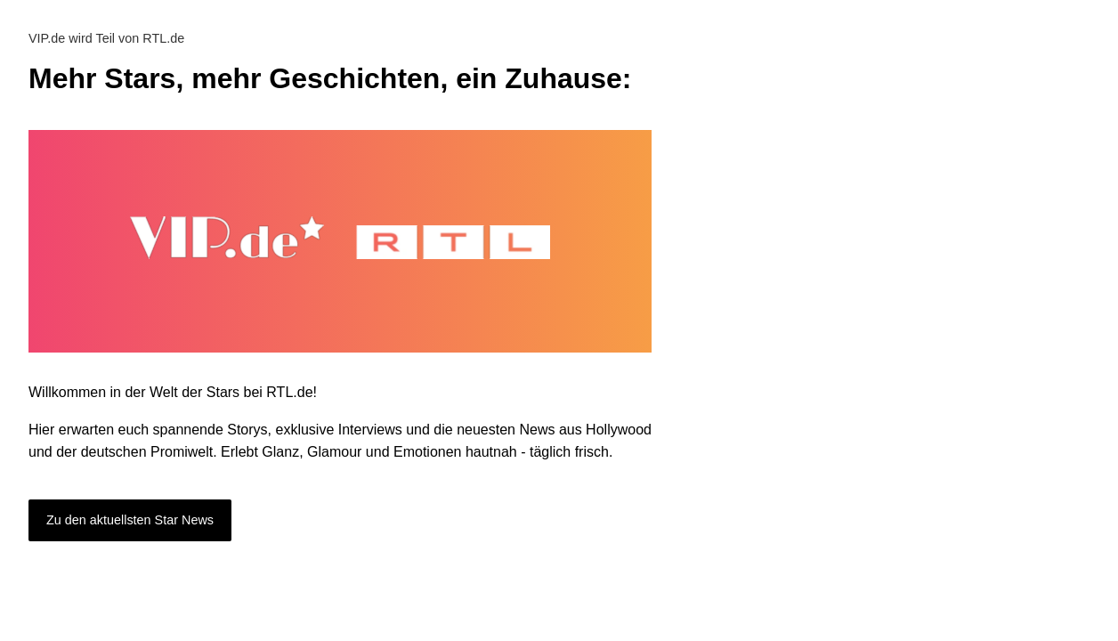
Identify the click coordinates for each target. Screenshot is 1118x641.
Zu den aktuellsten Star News (130, 520)
